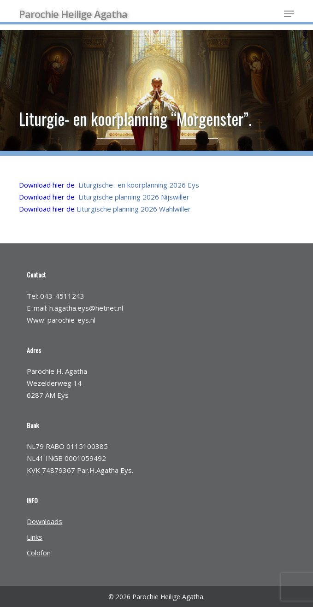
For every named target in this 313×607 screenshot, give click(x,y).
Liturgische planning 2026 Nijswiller (133, 196)
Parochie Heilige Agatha (73, 14)
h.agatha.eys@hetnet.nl (86, 307)
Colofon (39, 552)
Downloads (44, 521)
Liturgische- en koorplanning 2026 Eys (138, 184)
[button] (289, 13)
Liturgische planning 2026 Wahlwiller (134, 208)
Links (34, 537)
